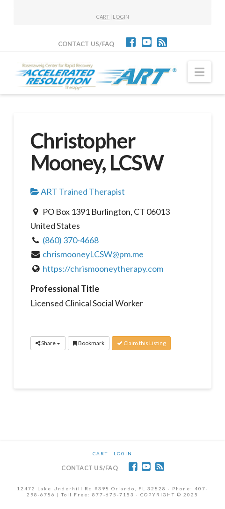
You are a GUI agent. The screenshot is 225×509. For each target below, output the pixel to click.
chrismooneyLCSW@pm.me (93, 254)
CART (102, 17)
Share (48, 342)
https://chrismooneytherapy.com (103, 268)
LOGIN (121, 17)
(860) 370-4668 (71, 240)
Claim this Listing (141, 342)
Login (123, 453)
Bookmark (88, 342)
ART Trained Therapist (77, 191)
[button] (199, 72)
